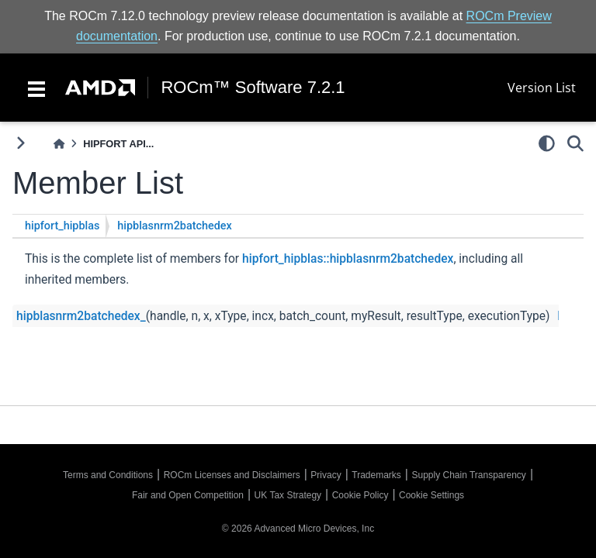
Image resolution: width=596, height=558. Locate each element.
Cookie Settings (431, 495)
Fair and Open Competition (188, 495)
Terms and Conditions (108, 475)
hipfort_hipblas (62, 225)
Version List (542, 87)
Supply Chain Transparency (468, 475)
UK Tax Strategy (288, 495)
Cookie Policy (360, 495)
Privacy (325, 475)
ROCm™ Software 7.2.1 (253, 87)
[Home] (59, 144)
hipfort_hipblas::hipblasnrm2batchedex (347, 259)
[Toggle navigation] (36, 87)
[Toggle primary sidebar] (20, 143)
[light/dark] (546, 143)
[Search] (575, 143)
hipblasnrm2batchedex (174, 225)
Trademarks (376, 475)
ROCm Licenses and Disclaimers (232, 475)
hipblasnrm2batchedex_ (81, 316)
